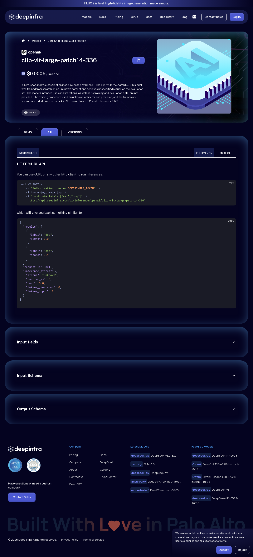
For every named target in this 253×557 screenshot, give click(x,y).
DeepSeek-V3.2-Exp (153, 455)
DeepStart (167, 17)
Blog (184, 17)
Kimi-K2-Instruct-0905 (154, 490)
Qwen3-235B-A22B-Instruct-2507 (215, 466)
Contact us (76, 477)
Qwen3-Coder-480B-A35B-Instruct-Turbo (214, 479)
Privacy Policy (69, 539)
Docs (102, 17)
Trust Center (108, 477)
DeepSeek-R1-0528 (214, 455)
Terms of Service (93, 539)
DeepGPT (75, 484)
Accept (224, 550)
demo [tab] (28, 132)
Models (87, 17)
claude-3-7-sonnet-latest (155, 481)
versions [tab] (75, 132)
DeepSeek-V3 (210, 489)
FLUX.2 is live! (94, 3)
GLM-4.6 (142, 464)
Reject (242, 550)
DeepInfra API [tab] (28, 152)
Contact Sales (214, 17)
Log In (237, 17)
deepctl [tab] (225, 152)
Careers (105, 469)
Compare (75, 462)
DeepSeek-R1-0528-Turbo (215, 500)
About (73, 469)
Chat (149, 17)
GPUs (134, 17)
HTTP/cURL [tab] (204, 152)
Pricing (118, 17)
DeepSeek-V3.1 (150, 473)
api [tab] (50, 132)
